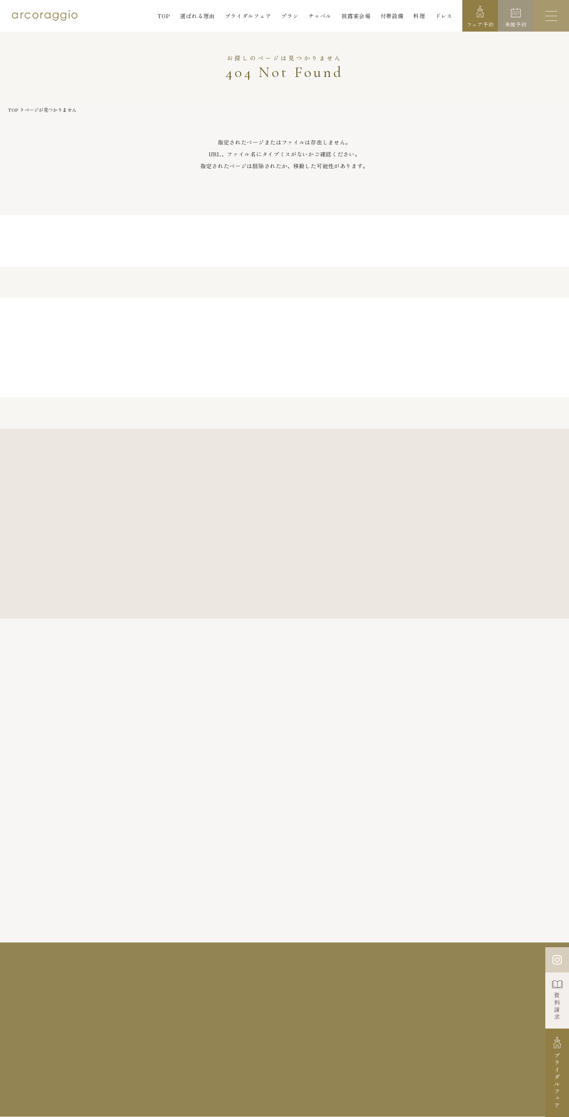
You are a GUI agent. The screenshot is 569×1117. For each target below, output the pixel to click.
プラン (289, 16)
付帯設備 (392, 16)
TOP (163, 16)
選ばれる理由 (197, 16)
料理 (419, 16)
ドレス (443, 16)
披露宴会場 (356, 16)
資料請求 (557, 1006)
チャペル (320, 16)
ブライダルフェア (248, 16)
